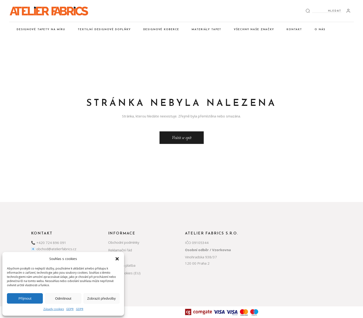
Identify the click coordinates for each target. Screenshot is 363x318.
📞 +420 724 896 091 (48, 242)
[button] (117, 258)
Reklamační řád (120, 250)
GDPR (70, 309)
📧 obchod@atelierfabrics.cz (53, 249)
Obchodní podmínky (123, 242)
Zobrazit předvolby (101, 298)
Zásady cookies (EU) (124, 273)
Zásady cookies (53, 309)
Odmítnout (63, 298)
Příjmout (25, 298)
